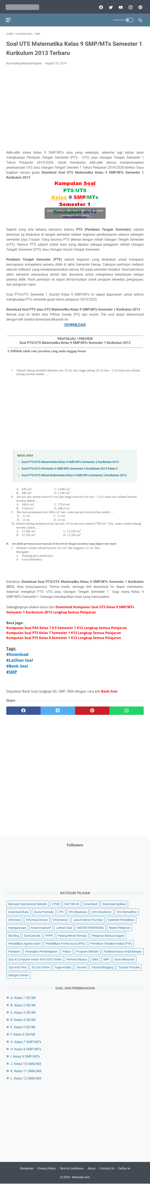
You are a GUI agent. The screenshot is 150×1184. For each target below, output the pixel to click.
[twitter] (109, 5)
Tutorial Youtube (129, 967)
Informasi (14, 919)
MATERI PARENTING (90, 927)
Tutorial (81, 967)
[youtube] (119, 5)
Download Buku (18, 911)
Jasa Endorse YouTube (88, 919)
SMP (106, 959)
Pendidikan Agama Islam (24, 943)
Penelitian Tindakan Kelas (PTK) (111, 943)
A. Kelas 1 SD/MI (23, 998)
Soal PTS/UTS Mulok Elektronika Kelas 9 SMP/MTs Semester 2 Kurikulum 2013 (74, 473)
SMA (95, 959)
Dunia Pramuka (44, 911)
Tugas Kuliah (63, 967)
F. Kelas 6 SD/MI (22, 1034)
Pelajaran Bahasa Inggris (108, 935)
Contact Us (107, 1168)
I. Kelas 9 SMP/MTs (25, 1056)
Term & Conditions (71, 1168)
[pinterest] (139, 5)
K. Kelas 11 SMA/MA (25, 1071)
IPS (61, 911)
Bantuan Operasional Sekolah (27, 903)
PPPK (49, 935)
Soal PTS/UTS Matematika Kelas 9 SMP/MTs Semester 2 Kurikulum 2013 (70, 460)
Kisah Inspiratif (41, 927)
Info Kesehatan (102, 911)
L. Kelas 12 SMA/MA (25, 1078)
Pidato (67, 951)
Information (60, 919)
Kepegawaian (17, 927)
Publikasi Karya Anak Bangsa (123, 951)
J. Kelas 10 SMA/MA (25, 1063)
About (92, 1168)
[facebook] (99, 5)
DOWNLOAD (75, 323)
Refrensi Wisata (77, 959)
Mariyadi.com (81, 1177)
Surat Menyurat (124, 959)
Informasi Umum (37, 919)
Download (90, 903)
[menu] (8, 18)
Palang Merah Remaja (72, 935)
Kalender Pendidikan (121, 919)
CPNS (55, 903)
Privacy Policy (47, 1168)
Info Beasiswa (77, 911)
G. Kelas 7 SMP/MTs (25, 1041)
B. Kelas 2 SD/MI (23, 1005)
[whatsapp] (126, 709)
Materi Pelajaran (119, 927)
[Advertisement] (75, 109)
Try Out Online (40, 967)
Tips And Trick (17, 967)
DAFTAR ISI (71, 903)
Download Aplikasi (114, 903)
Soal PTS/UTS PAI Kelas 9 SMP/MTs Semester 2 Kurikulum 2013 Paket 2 (70, 467)
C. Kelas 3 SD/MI (23, 1012)
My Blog (13, 935)
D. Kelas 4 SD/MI (23, 1019)
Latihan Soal (64, 927)
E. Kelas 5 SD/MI (22, 1027)
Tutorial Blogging (102, 967)
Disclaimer (26, 1168)
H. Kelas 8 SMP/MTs (25, 1049)
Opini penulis (32, 935)
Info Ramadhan (127, 911)
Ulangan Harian (18, 975)
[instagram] (129, 5)
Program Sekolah (87, 951)
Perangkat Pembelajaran (41, 951)
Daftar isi (124, 1168)
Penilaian (14, 951)
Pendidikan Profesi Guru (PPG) (66, 943)
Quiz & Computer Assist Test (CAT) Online (35, 959)
